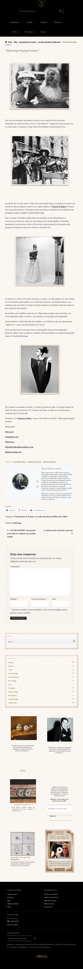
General (41, 662)
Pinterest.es (9, 442)
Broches (58, 22)
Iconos (41, 670)
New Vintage (41, 681)
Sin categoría (41, 695)
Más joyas (29, 32)
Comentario (15, 566)
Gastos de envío (48, 907)
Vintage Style (41, 703)
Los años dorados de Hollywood (49, 42)
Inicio (10, 42)
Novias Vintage (41, 692)
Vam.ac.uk (9, 432)
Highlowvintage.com (13, 452)
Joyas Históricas (41, 677)
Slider (65, 517)
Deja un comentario (49, 462)
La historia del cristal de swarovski (58, 530)
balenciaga (17, 523)
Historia (41, 666)
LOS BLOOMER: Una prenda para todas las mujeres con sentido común (21, 533)
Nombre (14, 599)
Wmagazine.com (11, 437)
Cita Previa (10, 897)
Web (54, 599)
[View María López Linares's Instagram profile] (37, 481)
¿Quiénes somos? (12, 894)
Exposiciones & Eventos (27, 42)
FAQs (8, 907)
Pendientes (14, 22)
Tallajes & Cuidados (13, 904)
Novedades (41, 688)
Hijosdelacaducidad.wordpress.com (19, 447)
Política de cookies (49, 904)
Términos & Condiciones (51, 894)
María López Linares (34, 462)
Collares (43, 22)
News (41, 684)
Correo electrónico (39, 599)
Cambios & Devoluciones (51, 897)
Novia (14, 32)
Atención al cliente (12, 925)
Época (43, 32)
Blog (15, 42)
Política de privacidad (50, 900)
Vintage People (41, 699)
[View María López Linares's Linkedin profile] (37, 486)
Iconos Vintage (41, 673)
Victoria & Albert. (59, 207)
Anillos (30, 22)
